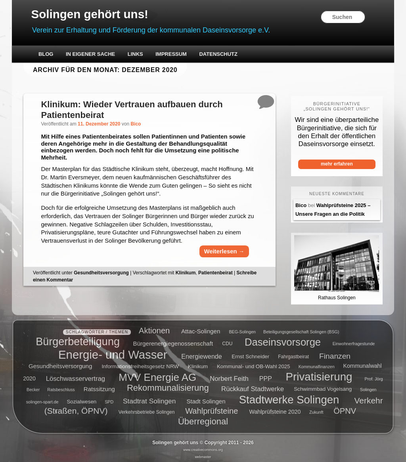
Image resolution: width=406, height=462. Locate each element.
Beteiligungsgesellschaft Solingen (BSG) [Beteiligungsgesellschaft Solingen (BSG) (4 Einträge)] (301, 330)
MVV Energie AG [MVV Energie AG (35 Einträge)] (157, 375)
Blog (46, 54)
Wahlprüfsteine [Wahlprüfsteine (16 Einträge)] (211, 410)
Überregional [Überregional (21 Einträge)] (203, 420)
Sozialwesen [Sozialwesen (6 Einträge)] (81, 400)
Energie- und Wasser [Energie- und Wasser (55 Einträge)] (112, 353)
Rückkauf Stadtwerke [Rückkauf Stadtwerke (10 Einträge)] (252, 388)
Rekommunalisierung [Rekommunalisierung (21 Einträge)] (168, 387)
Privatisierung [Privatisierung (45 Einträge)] (319, 375)
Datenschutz (219, 54)
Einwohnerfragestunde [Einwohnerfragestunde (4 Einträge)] (354, 342)
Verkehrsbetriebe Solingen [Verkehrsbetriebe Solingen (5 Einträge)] (147, 411)
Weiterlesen (223, 253)
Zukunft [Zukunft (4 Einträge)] (316, 411)
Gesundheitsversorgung (102, 274)
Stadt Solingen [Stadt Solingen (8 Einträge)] (205, 400)
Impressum (172, 54)
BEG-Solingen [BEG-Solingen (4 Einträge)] (242, 330)
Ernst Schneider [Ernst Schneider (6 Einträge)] (250, 356)
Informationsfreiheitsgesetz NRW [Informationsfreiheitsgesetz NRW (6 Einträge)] (140, 365)
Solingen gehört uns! (91, 14)
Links (136, 54)
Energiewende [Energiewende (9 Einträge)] (201, 355)
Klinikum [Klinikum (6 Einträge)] (198, 365)
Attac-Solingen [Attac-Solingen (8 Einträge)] (200, 330)
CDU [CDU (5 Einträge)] (227, 342)
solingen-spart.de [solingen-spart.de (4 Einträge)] (42, 400)
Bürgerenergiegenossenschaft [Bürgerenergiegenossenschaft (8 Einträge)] (173, 341)
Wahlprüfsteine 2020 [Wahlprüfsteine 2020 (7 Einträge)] (275, 411)
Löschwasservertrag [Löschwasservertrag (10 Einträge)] (75, 377)
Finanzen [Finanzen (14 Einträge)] (334, 355)
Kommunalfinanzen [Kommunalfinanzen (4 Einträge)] (317, 365)
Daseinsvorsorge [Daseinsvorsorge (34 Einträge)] (283, 340)
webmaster (203, 456)
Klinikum (186, 274)
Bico (137, 124)
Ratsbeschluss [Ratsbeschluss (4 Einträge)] (61, 388)
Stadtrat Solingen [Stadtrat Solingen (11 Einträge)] (149, 400)
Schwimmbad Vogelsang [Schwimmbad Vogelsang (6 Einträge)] (323, 388)
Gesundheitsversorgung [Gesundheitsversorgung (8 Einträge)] (60, 364)
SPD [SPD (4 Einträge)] (109, 400)
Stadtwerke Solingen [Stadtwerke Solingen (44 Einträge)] (289, 398)
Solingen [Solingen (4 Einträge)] (368, 388)
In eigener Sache (91, 54)
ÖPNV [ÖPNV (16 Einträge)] (344, 410)
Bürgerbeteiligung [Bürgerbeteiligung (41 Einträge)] (78, 340)
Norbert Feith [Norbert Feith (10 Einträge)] (229, 377)
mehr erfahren (336, 164)
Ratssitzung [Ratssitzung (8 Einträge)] (99, 387)
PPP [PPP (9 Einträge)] (265, 377)
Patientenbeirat (216, 274)
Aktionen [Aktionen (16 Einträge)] (154, 329)
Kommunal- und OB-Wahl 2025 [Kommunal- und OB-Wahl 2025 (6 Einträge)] (253, 365)
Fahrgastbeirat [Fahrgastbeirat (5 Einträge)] (293, 356)
